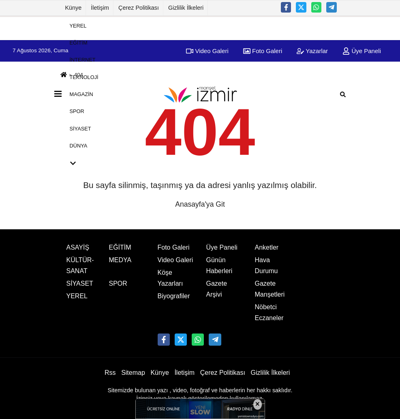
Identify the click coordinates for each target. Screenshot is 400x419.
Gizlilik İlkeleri (185, 7)
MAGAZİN (81, 94)
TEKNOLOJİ (84, 77)
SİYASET (80, 128)
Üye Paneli (361, 50)
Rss (110, 372)
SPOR (77, 111)
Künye (73, 7)
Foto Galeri (174, 247)
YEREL (78, 25)
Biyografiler (174, 296)
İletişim (100, 7)
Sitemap (133, 372)
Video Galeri (175, 260)
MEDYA (120, 260)
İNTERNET (83, 60)
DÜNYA (79, 146)
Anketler (267, 247)
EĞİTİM (79, 43)
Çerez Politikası (138, 7)
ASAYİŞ (78, 247)
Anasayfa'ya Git (200, 204)
